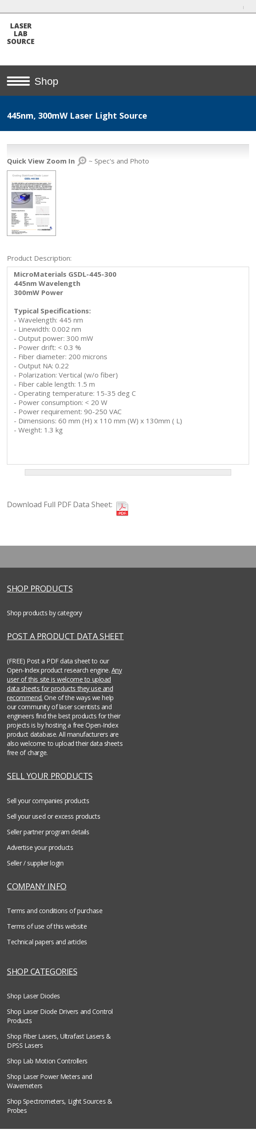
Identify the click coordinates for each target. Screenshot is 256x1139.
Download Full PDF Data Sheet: (59, 504)
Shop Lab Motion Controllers (47, 1061)
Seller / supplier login (35, 863)
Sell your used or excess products (53, 816)
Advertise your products (40, 847)
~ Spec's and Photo (78, 160)
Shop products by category (44, 612)
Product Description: (39, 258)
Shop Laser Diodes (33, 995)
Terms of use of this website (47, 926)
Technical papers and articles (47, 941)
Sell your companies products (48, 800)
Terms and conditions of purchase (55, 910)
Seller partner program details (48, 831)
